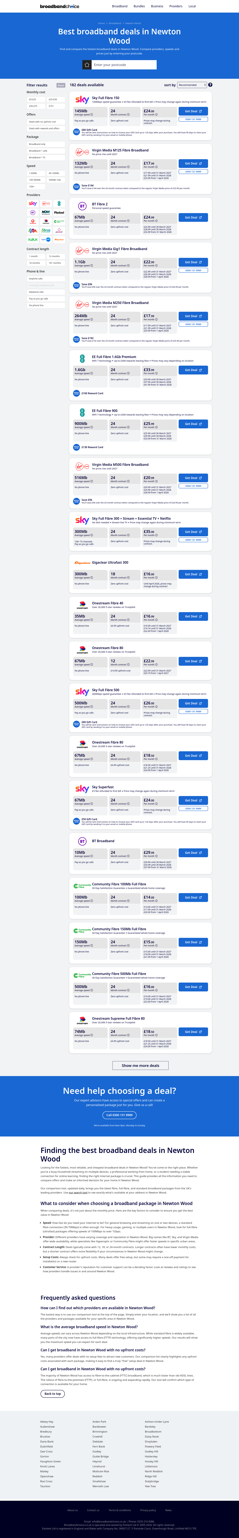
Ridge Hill (151, 1478)
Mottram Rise (101, 1473)
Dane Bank (47, 1443)
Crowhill (97, 1438)
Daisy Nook (152, 1438)
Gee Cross (46, 1453)
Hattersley (151, 1458)
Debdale (98, 1443)
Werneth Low (101, 1488)
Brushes (45, 1438)
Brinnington (100, 1433)
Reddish (97, 1478)
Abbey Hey (46, 1423)
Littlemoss (151, 1468)
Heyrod (97, 1463)
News (168, 1510)
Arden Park (99, 1423)
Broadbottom (153, 1433)
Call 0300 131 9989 (119, 1116)
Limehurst (99, 1468)
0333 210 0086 (145, 1521)
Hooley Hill (151, 1463)
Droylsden (151, 1443)
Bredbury (46, 1433)
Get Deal (193, 111)
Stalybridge (152, 1483)
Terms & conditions (120, 1510)
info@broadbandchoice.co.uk (109, 1521)
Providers (175, 6)
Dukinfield (46, 1448)
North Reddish (154, 1473)
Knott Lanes (47, 1468)
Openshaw (46, 1478)
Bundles (139, 6)
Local (192, 6)
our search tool (78, 1193)
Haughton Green (50, 1463)
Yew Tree (150, 1488)
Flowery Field (153, 1448)
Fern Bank (99, 1448)
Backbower (99, 1428)
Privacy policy (148, 1510)
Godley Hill (151, 1453)
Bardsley (150, 1428)
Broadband (119, 6)
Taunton (45, 1488)
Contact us (93, 1510)
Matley (44, 1473)
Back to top (53, 1395)
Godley (97, 1453)
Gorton (44, 1458)
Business (157, 6)
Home (101, 23)
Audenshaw (47, 1428)
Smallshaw (99, 1483)
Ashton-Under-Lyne (157, 1423)
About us (72, 1510)
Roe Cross (46, 1483)
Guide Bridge (101, 1458)
